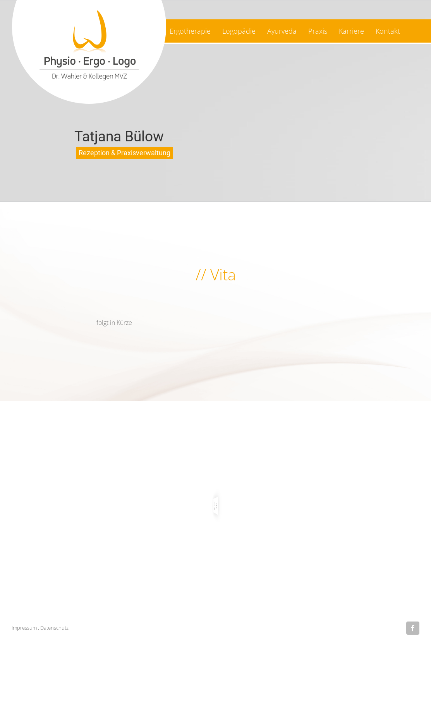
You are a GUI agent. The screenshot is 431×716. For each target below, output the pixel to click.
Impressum (24, 627)
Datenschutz (54, 627)
